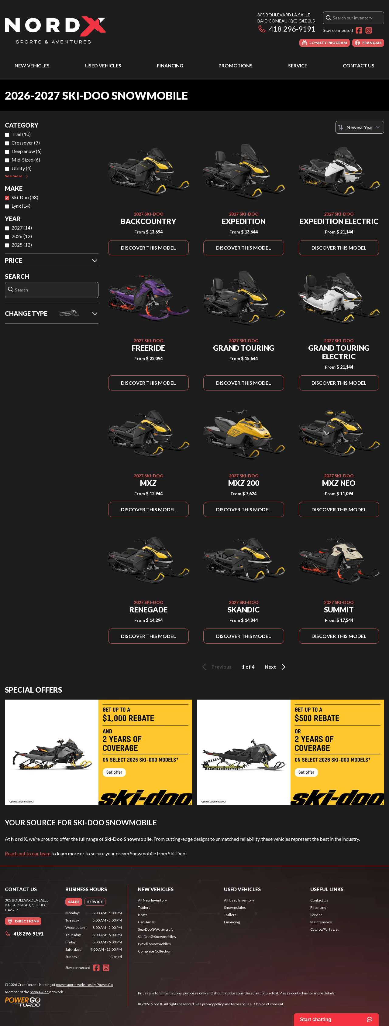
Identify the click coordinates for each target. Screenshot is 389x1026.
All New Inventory (152, 900)
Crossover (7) (26, 142)
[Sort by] (360, 127)
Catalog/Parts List (324, 929)
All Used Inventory (239, 900)
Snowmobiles (235, 907)
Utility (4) (22, 168)
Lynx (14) (21, 206)
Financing (170, 65)
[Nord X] (55, 29)
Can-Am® (146, 922)
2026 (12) (22, 236)
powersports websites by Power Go (84, 984)
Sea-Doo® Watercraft (155, 929)
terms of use (241, 1004)
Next (276, 666)
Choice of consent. (269, 1004)
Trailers (144, 907)
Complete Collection (154, 951)
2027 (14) (22, 227)
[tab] (73, 902)
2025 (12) (22, 244)
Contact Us (358, 65)
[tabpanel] (93, 935)
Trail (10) (21, 134)
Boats (142, 914)
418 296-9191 (286, 28)
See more (17, 176)
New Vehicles (32, 65)
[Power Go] (59, 1002)
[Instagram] (368, 30)
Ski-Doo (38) (25, 197)
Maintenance (321, 922)
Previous (216, 666)
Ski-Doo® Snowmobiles (157, 936)
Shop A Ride (39, 992)
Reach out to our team (27, 853)
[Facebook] (359, 30)
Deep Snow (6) (27, 151)
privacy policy (213, 1004)
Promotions (236, 65)
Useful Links (326, 889)
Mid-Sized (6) (26, 159)
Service (297, 65)
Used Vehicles (103, 65)
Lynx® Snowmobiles (154, 944)
